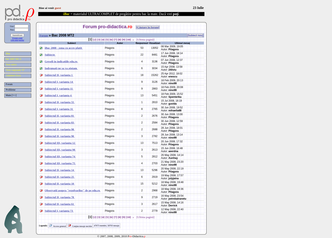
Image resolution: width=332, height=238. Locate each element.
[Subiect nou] (195, 35)
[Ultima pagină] (146, 39)
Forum (44, 35)
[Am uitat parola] (17, 40)
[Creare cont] (17, 38)
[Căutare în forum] (147, 27)
